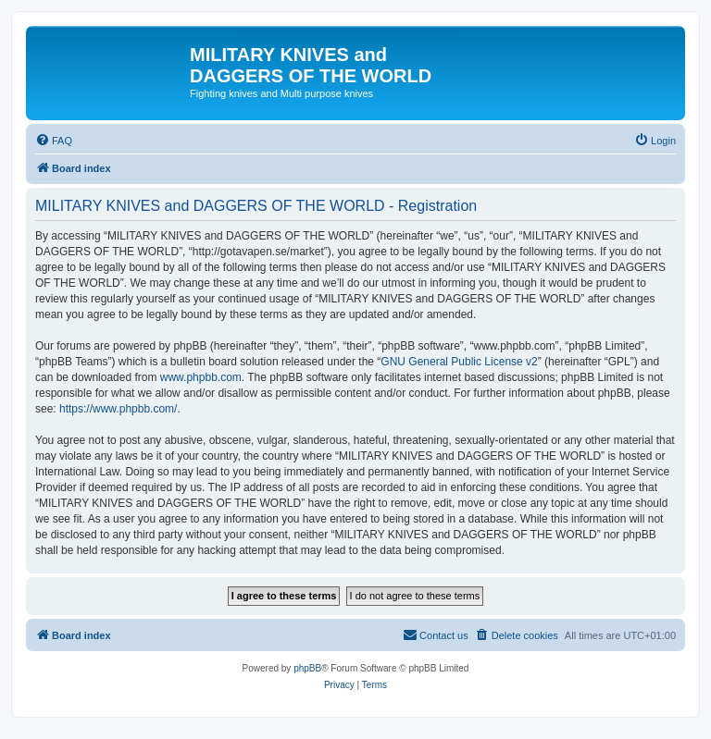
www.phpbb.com (201, 377)
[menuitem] (53, 140)
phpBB (307, 668)
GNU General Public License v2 (458, 361)
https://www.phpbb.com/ (118, 408)
